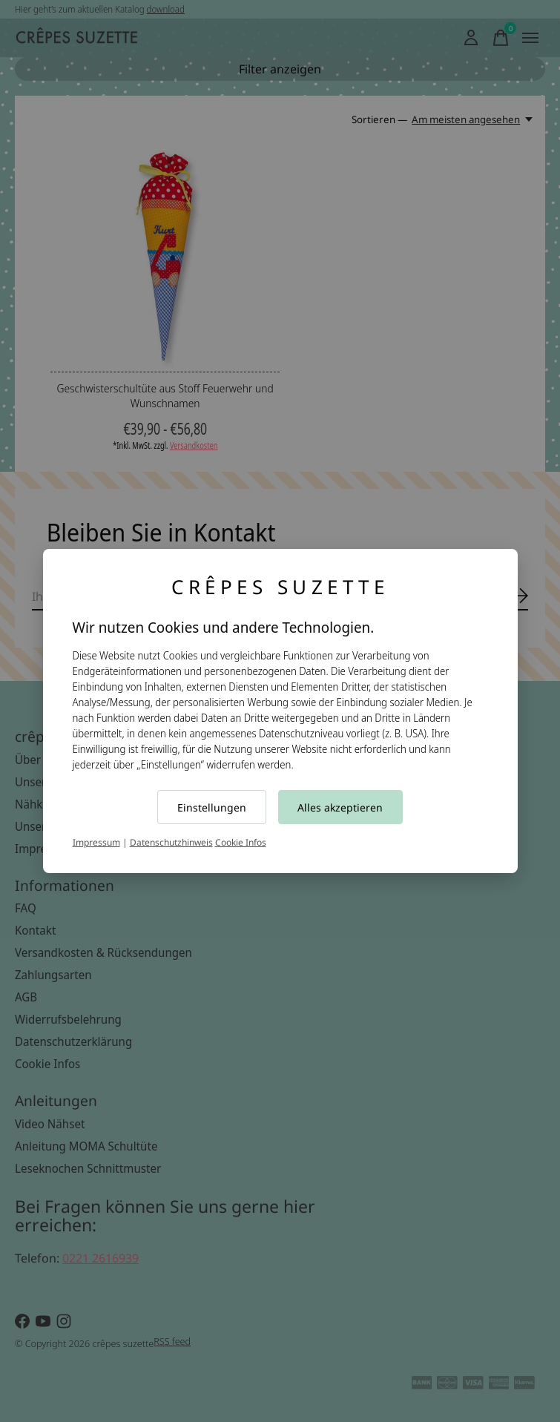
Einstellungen (211, 807)
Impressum (96, 842)
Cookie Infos (240, 842)
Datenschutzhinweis (171, 842)
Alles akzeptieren (340, 807)
